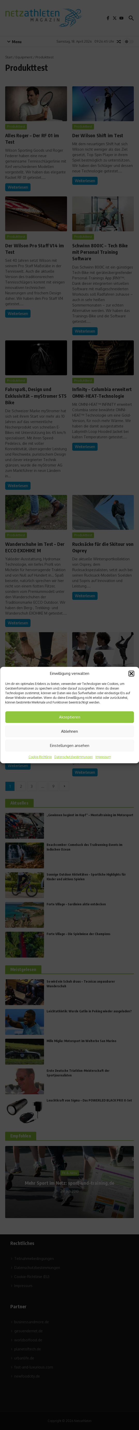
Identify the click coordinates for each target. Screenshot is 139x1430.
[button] (131, 673)
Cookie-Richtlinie (40, 757)
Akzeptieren (69, 717)
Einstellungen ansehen (69, 745)
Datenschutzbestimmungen (73, 757)
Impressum (103, 757)
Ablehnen (69, 731)
